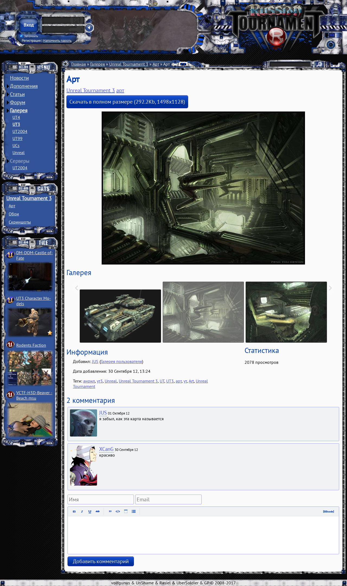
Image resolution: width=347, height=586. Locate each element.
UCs (16, 145)
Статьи (17, 94)
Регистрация (31, 40)
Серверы (20, 161)
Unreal (18, 152)
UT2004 (19, 131)
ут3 (100, 381)
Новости (19, 78)
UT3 (16, 124)
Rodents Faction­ (31, 345)
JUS (95, 361)
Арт (12, 205)
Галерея (18, 110)
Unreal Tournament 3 (29, 198)
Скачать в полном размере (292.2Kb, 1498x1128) (127, 101)
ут (185, 381)
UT (162, 381)
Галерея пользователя (121, 361)
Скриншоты (20, 222)
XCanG (106, 449)
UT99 (17, 138)
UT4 (16, 117)
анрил (89, 381)
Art (191, 381)
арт (120, 90)
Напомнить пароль (57, 40)
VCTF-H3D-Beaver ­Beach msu (34, 395)
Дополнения (24, 86)
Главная (78, 64)
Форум (17, 102)
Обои (14, 213)
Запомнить (29, 36)
